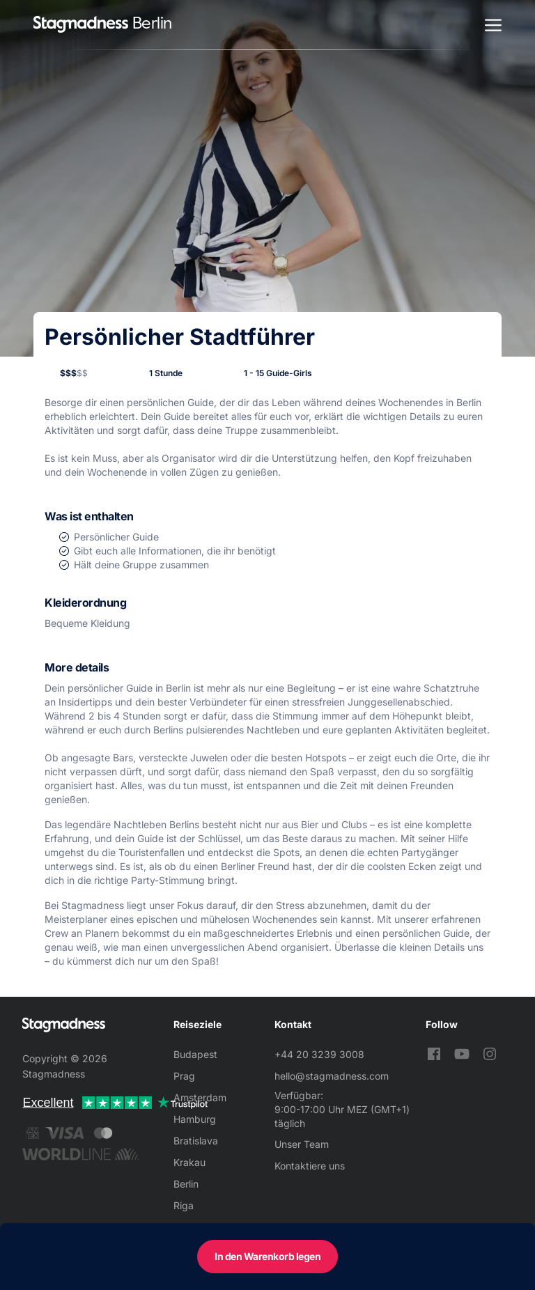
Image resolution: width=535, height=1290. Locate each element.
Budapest (195, 1054)
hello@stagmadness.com (331, 1076)
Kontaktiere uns (309, 1166)
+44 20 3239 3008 (319, 1054)
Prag (184, 1076)
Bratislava (195, 1141)
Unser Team (301, 1144)
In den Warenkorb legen (267, 1256)
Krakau (189, 1162)
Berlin (186, 1184)
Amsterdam (199, 1097)
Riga (183, 1205)
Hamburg (194, 1119)
